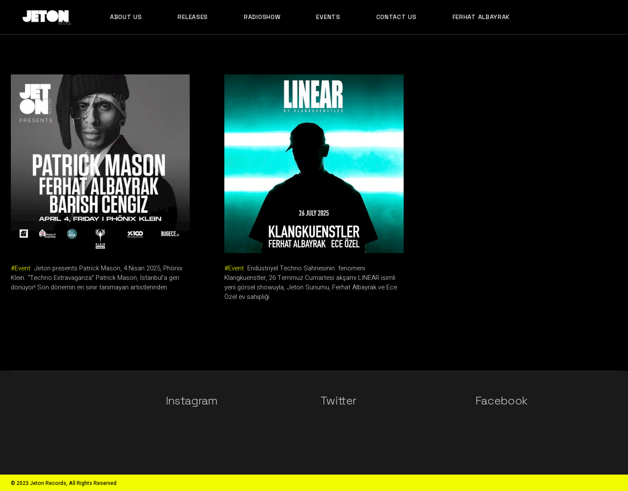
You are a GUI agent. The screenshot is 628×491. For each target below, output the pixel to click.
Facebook (502, 400)
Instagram (192, 400)
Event (22, 268)
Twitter (338, 400)
